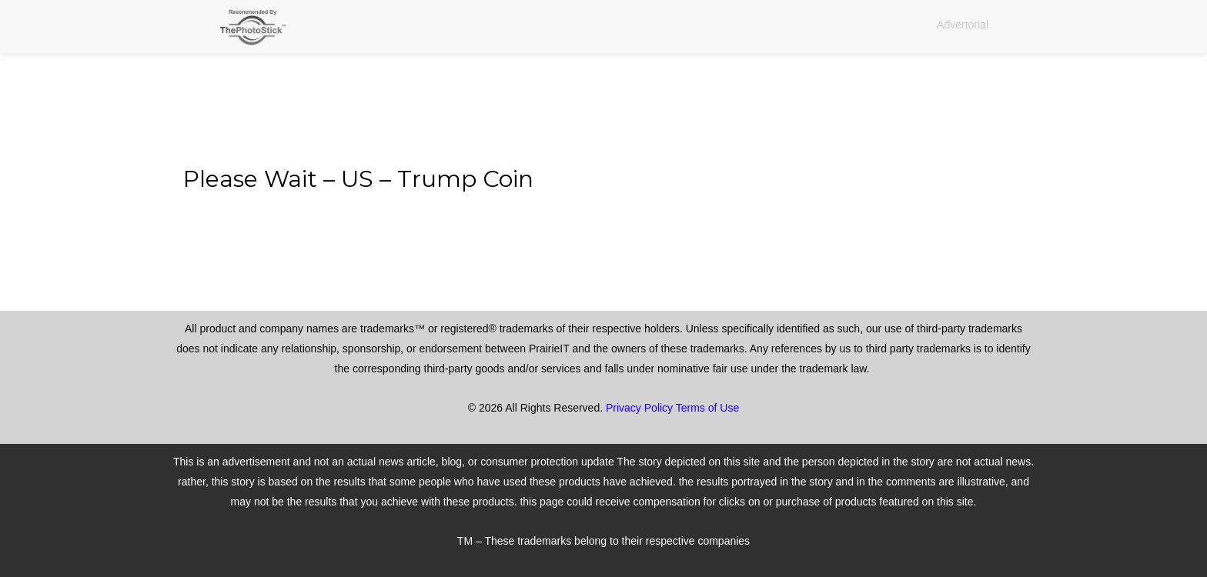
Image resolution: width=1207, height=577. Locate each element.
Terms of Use (707, 408)
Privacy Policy (639, 408)
